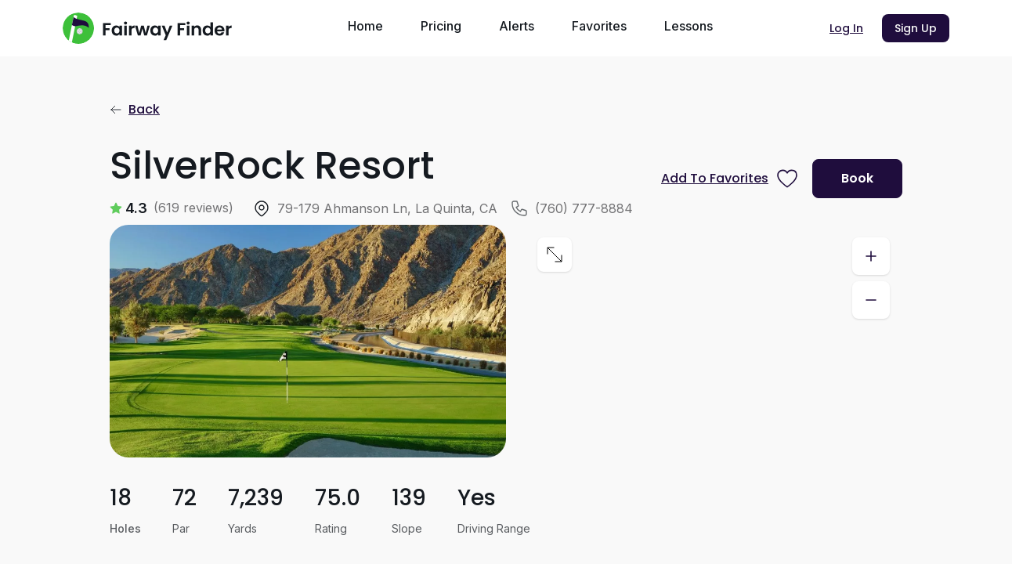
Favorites (599, 26)
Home (365, 26)
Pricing (441, 26)
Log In (846, 28)
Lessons (688, 26)
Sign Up (916, 28)
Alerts (516, 26)
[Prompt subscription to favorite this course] (730, 178)
